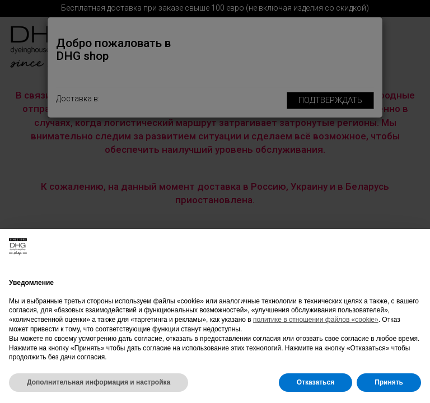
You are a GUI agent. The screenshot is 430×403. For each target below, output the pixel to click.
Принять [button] (389, 382)
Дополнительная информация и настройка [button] (98, 382)
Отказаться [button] (315, 382)
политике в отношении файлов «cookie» (315, 320)
